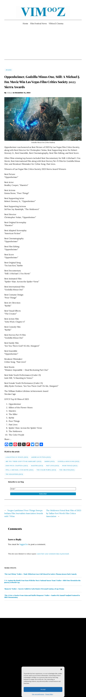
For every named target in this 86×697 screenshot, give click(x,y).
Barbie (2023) (50, 461)
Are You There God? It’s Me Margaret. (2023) (23, 461)
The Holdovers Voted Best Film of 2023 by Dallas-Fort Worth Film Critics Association (63, 513)
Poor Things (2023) (69, 466)
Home (25, 23)
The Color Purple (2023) (46, 470)
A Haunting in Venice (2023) (17, 457)
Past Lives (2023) (52, 466)
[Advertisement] (43, 42)
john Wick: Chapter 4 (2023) (17, 466)
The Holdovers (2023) (14, 474)
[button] (61, 669)
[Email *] (43, 488)
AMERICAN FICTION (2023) (40, 457)
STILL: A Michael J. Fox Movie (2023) (19, 470)
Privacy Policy (49, 694)
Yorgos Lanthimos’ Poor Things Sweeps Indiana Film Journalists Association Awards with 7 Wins (23, 513)
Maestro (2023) (37, 466)
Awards (9, 70)
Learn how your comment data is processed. (53, 554)
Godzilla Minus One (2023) (68, 461)
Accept (43, 689)
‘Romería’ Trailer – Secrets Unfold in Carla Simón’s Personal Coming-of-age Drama (34, 589)
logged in (24, 544)
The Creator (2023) (66, 470)
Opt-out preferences (38, 694)
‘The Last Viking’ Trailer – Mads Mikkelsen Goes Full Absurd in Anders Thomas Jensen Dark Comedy (40, 574)
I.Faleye (9, 93)
